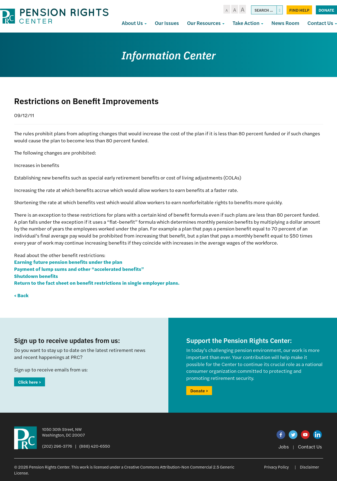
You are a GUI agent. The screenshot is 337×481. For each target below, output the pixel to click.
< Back (21, 295)
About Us (134, 23)
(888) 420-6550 (94, 446)
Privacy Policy (276, 467)
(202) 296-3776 (57, 446)
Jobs (283, 446)
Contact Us (310, 446)
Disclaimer (309, 467)
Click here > (29, 382)
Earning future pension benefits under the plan (68, 261)
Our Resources (205, 23)
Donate (326, 10)
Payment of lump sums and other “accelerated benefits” (79, 268)
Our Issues (167, 23)
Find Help (299, 10)
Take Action (248, 23)
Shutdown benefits (36, 275)
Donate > (199, 390)
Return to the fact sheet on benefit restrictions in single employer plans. (96, 282)
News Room (285, 23)
